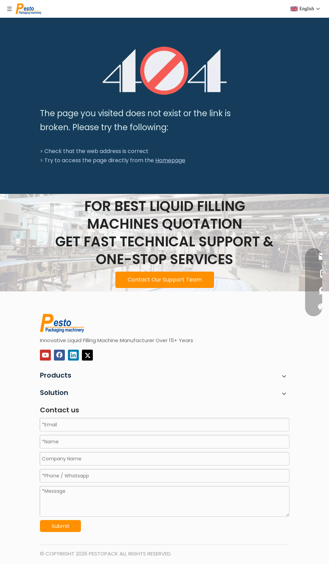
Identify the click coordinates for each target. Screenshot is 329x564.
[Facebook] (59, 355)
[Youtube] (45, 355)
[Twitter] (87, 355)
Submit (61, 526)
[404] (164, 71)
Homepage (170, 160)
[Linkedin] (73, 355)
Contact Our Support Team (165, 280)
